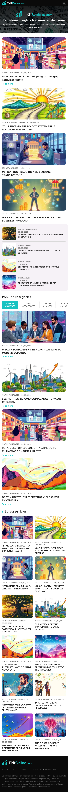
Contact (24, 769)
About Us (5, 769)
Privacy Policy (50, 769)
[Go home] (14, 3)
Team (15, 769)
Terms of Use (36, 769)
